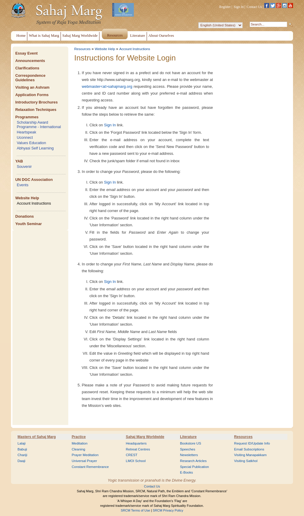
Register (225, 7)
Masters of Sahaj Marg (37, 437)
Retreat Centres (138, 449)
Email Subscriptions (249, 449)
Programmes (26, 117)
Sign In (239, 7)
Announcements (30, 60)
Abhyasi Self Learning (35, 148)
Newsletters (189, 455)
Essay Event (26, 53)
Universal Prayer (84, 461)
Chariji (22, 455)
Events (22, 185)
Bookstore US (190, 443)
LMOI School (136, 461)
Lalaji (22, 443)
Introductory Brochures (36, 102)
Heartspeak (26, 132)
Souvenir (24, 166)
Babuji (22, 449)
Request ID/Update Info (252, 443)
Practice (79, 437)
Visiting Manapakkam (250, 455)
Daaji (21, 461)
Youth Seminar (28, 224)
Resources (82, 49)
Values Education (31, 143)
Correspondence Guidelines (30, 77)
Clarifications (27, 68)
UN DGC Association (34, 179)
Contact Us (254, 7)
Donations (24, 216)
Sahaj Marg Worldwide (145, 437)
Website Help (27, 198)
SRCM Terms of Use (135, 510)
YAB (19, 161)
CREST (131, 455)
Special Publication (194, 467)
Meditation (79, 443)
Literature (188, 437)
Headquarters (136, 443)
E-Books (186, 472)
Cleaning (78, 449)
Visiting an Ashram (32, 87)
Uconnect (25, 137)
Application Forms (31, 95)
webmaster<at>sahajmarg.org (107, 86)
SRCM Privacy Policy (168, 510)
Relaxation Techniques (35, 109)
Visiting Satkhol (246, 461)
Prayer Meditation (85, 455)
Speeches (187, 449)
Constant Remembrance (90, 467)
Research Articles (193, 461)
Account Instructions (34, 203)
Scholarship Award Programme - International (39, 124)
